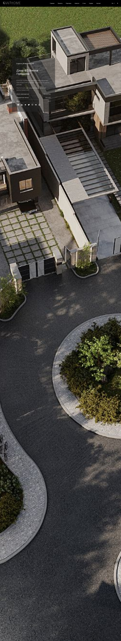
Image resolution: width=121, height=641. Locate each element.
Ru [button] (113, 3)
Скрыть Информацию (25, 64)
